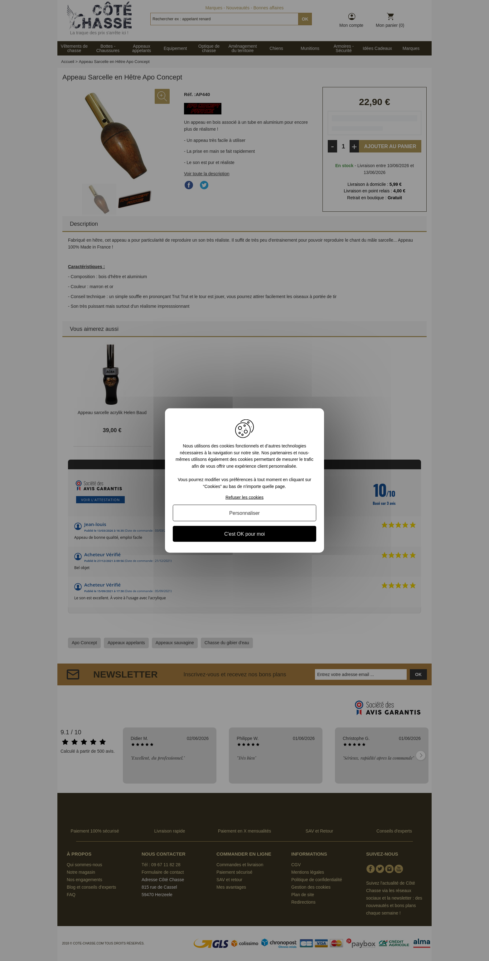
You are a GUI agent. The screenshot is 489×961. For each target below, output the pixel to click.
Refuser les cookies (244, 497)
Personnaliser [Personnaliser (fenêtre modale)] (244, 512)
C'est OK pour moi (244, 533)
